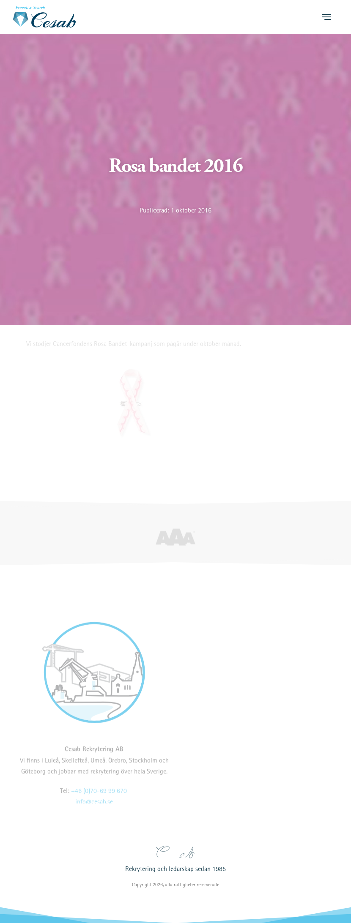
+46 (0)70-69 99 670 (99, 799)
